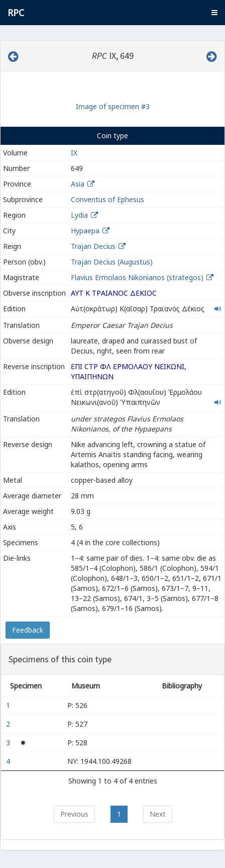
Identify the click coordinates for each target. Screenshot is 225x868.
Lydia (79, 215)
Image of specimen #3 (113, 106)
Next (158, 814)
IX (74, 152)
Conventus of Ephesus (107, 199)
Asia (77, 184)
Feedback (27, 630)
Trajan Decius (93, 246)
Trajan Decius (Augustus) (112, 262)
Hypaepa (85, 230)
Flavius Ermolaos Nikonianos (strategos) (138, 277)
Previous (74, 814)
